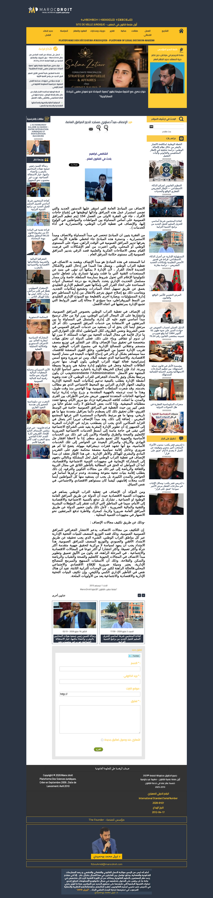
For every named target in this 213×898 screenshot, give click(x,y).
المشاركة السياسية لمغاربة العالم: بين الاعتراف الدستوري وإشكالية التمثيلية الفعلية (38, 343)
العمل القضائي (147, 33)
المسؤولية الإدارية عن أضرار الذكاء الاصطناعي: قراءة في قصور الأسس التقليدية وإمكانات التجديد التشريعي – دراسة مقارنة (166, 260)
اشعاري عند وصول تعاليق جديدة (122, 739)
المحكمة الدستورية (38, 317)
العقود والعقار (80, 31)
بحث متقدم (166, 131)
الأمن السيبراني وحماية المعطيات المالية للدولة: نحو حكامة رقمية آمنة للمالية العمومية (38, 375)
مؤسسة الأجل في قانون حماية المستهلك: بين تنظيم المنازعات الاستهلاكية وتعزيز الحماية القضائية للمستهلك (166, 370)
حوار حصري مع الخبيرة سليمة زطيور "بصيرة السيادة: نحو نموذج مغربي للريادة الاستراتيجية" (46, 67)
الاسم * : (135, 663)
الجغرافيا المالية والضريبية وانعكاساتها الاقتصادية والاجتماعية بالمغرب (47, 104)
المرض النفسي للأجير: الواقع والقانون (166, 296)
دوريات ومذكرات (97, 31)
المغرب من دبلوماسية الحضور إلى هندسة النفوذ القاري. (38, 404)
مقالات (134, 31)
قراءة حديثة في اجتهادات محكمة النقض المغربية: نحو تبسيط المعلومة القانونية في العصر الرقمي (46, 84)
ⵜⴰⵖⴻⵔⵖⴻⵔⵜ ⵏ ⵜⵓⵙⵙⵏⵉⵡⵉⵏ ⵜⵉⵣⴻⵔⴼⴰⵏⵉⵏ (106, 20)
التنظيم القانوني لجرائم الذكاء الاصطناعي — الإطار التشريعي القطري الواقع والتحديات (166, 188)
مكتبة (123, 31)
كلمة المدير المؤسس (167, 49)
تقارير (112, 31)
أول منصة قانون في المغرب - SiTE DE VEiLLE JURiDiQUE (106, 24)
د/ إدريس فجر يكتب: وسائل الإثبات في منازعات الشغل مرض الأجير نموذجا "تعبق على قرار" (166, 486)
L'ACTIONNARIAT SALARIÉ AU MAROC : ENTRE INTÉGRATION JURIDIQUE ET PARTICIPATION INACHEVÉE (38, 130)
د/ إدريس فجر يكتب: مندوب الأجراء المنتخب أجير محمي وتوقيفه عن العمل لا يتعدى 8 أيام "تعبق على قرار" (166, 449)
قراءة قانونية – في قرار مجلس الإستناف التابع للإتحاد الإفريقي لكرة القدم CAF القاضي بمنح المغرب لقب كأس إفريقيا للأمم (38, 434)
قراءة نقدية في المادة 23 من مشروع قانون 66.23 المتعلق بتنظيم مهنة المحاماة (38, 234)
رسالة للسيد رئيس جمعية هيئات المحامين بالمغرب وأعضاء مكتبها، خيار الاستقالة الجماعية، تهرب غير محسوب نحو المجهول (38, 173)
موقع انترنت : (133, 688)
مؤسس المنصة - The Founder (106, 819)
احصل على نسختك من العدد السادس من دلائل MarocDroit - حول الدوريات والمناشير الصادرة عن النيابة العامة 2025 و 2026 (46, 58)
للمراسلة (64, 31)
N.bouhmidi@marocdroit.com (106, 864)
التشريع (165, 31)
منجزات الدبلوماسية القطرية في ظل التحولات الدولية (166, 405)
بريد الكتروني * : (132, 675)
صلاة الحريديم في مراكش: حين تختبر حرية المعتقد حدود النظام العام (167, 57)
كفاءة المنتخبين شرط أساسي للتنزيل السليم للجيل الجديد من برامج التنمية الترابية (45, 74)
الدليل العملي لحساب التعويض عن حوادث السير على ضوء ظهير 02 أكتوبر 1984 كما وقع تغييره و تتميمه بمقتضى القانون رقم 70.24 (166, 331)
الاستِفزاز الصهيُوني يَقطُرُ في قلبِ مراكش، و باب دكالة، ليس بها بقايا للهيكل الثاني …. (38, 292)
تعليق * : (135, 701)
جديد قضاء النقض (48, 33)
